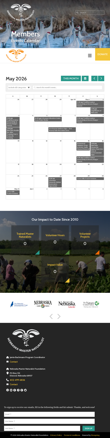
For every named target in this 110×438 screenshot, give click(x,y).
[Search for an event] (67, 87)
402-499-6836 (16, 380)
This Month (71, 78)
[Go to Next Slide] (59, 316)
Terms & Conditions (72, 435)
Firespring (95, 435)
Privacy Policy (56, 435)
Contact (13, 361)
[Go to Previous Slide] (51, 316)
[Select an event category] (19, 87)
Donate (101, 55)
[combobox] (89, 13)
